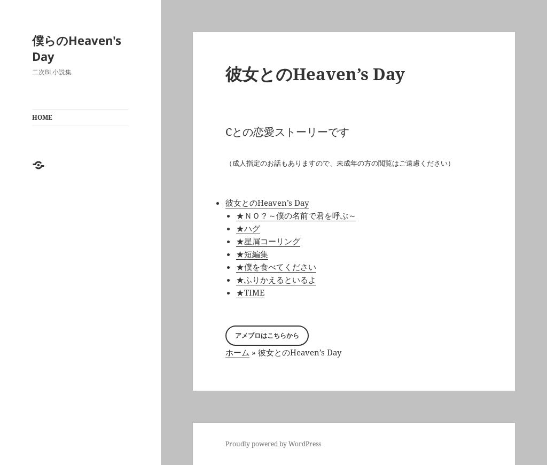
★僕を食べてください (276, 266)
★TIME (250, 292)
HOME (42, 117)
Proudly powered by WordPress (273, 443)
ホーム (237, 352)
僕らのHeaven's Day (76, 48)
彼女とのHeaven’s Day (267, 202)
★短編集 (252, 254)
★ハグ (248, 228)
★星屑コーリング (268, 241)
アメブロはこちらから (267, 335)
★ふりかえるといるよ (276, 279)
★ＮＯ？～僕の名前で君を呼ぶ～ (296, 215)
